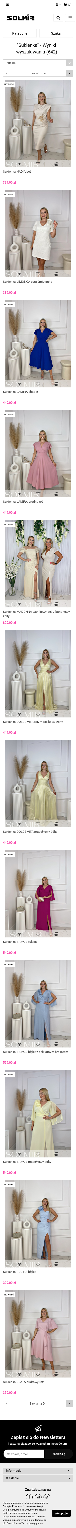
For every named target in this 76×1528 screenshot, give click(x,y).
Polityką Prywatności (14, 1506)
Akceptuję (61, 1513)
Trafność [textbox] (10, 62)
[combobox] (38, 62)
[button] (67, 5)
